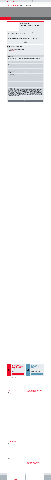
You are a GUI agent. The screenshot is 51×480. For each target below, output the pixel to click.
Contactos (37, 373)
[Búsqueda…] (38, 1)
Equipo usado (17, 373)
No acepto (10, 96)
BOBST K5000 (11, 440)
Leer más (15, 429)
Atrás (25, 41)
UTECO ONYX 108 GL (12, 390)
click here (12, 50)
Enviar (25, 100)
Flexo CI (11, 393)
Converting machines (13, 441)
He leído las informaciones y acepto (14, 95)
